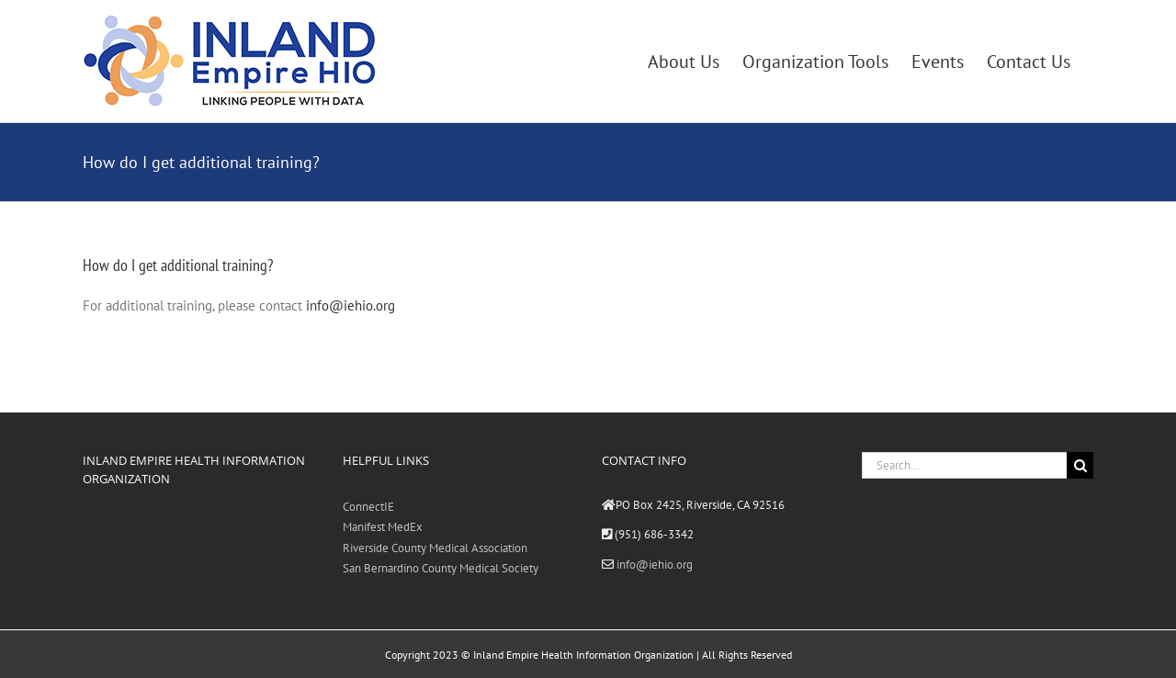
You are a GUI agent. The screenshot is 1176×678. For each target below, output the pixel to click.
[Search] (1080, 465)
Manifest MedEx (383, 527)
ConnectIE (368, 506)
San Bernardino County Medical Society (440, 568)
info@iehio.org (350, 305)
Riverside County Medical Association (435, 548)
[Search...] (965, 465)
